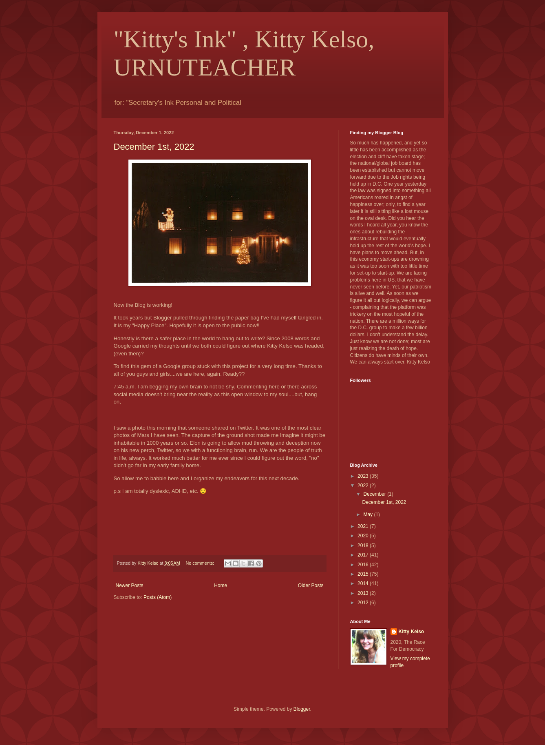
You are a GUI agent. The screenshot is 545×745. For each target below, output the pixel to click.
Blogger (301, 709)
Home (220, 585)
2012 (363, 602)
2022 (363, 485)
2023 (363, 476)
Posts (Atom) (157, 597)
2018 (363, 545)
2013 (363, 593)
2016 (363, 565)
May (368, 514)
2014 (363, 583)
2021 (363, 526)
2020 (363, 536)
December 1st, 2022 (154, 147)
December (375, 494)
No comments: (200, 563)
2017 (363, 555)
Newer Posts (129, 585)
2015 (363, 574)
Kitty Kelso (411, 631)
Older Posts (311, 585)
